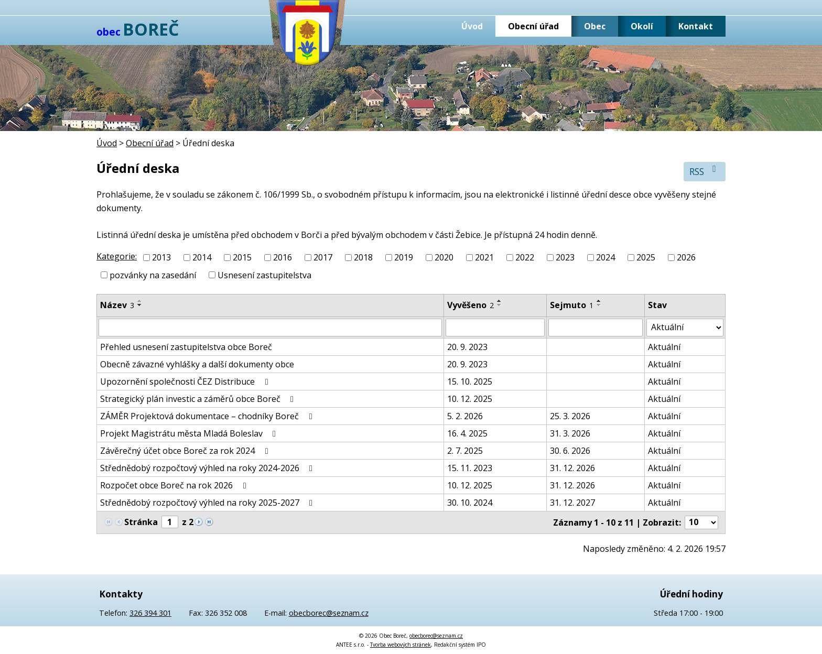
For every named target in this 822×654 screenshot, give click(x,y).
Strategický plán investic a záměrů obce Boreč (198, 399)
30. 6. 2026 (570, 450)
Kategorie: (116, 256)
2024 (605, 257)
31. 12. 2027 (572, 502)
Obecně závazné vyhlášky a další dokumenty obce (197, 364)
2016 (282, 257)
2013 (161, 257)
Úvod (472, 26)
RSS (704, 171)
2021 (484, 257)
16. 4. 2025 (467, 433)
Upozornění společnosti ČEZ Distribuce (186, 381)
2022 (524, 257)
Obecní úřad (533, 26)
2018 (363, 257)
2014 (201, 257)
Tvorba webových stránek (400, 644)
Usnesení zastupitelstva (264, 275)
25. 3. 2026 (570, 416)
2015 (242, 257)
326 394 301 (150, 613)
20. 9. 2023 (467, 347)
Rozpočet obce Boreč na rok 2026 (175, 485)
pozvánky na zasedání (153, 275)
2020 (444, 257)
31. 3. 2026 (570, 433)
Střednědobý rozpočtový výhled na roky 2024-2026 (208, 468)
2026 (686, 257)
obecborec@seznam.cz (329, 613)
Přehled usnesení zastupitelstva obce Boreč (186, 347)
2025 (645, 257)
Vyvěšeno (470, 305)
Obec (594, 26)
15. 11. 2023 (469, 468)
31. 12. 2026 (572, 468)
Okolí (642, 26)
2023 (565, 257)
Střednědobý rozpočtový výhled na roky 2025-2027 (208, 502)
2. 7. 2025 (465, 450)
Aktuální (664, 347)
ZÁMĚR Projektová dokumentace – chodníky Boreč (208, 416)
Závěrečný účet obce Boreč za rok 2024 (186, 450)
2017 (322, 257)
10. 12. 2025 (469, 399)
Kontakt (695, 26)
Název (117, 305)
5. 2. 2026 (465, 416)
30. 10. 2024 (469, 502)
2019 (403, 257)
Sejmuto (571, 305)
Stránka (141, 522)
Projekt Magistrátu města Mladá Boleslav (189, 433)
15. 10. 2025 (469, 381)
